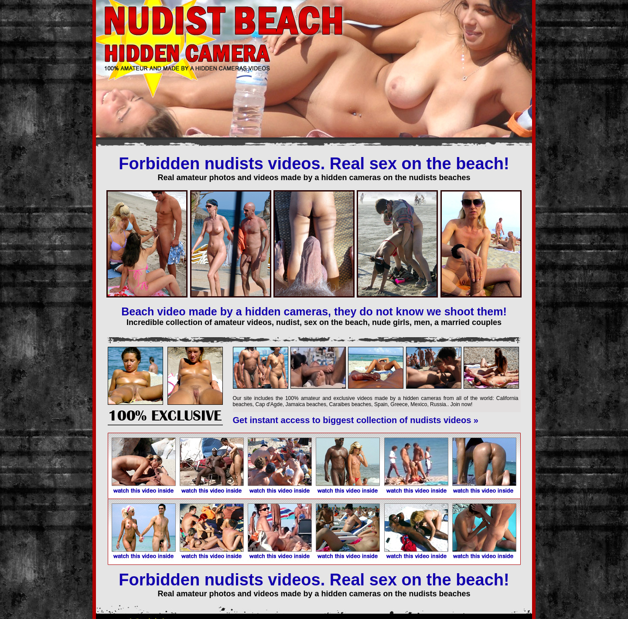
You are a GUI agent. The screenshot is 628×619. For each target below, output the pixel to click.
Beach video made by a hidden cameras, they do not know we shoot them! (314, 311)
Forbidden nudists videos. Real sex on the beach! (314, 163)
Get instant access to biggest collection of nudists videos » (355, 420)
